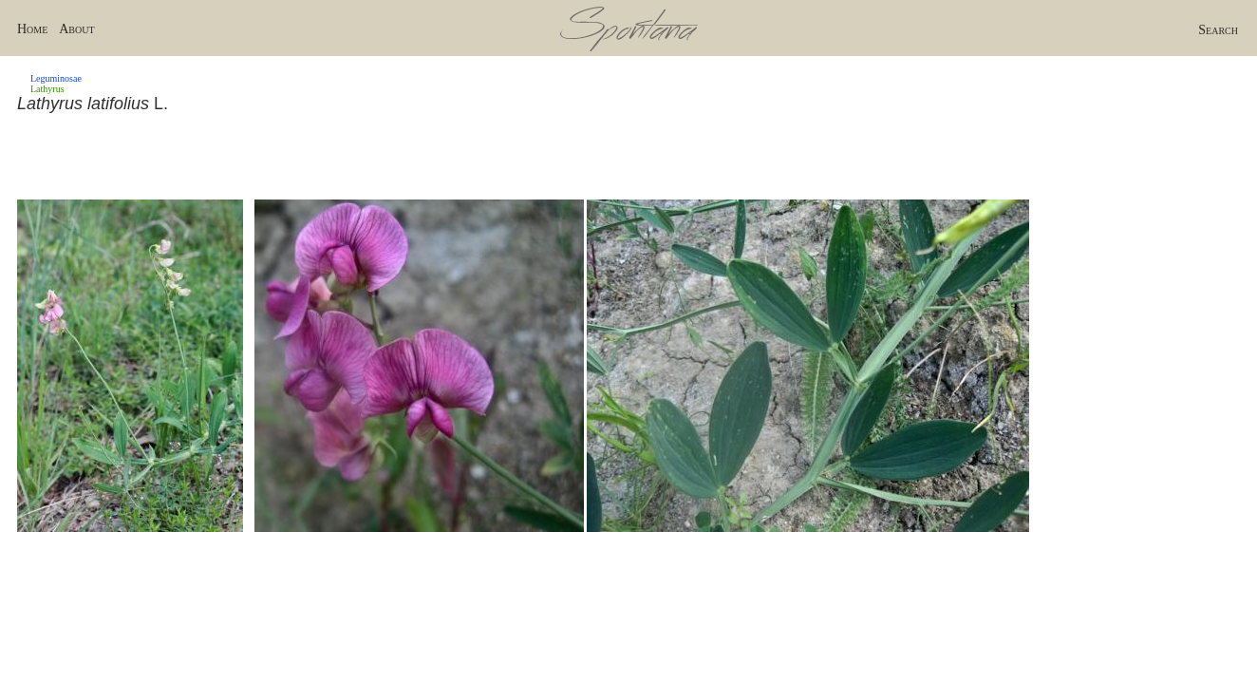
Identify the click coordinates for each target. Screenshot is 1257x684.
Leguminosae (56, 78)
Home (32, 29)
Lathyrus (47, 89)
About (76, 29)
